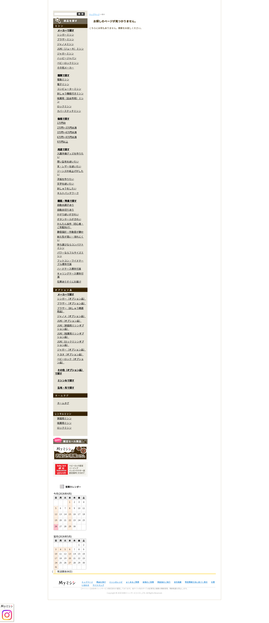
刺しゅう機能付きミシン (70, 116)
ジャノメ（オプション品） (71, 339)
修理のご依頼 (157, 29)
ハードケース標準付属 (69, 292)
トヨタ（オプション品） (70, 377)
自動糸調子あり (65, 228)
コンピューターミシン (69, 112)
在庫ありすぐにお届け (69, 304)
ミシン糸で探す (65, 403)
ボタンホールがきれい (69, 242)
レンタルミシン (179, 29)
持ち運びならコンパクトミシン (70, 269)
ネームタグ (63, 426)
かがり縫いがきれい (68, 237)
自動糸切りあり (65, 233)
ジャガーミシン (65, 76)
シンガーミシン (65, 58)
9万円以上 (62, 165)
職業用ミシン (64, 446)
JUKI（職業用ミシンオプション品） (70, 358)
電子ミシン (63, 107)
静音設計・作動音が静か (70, 255)
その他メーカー (65, 91)
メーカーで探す (65, 53)
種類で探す (63, 98)
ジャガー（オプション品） (71, 373)
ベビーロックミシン (68, 86)
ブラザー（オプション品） (71, 326)
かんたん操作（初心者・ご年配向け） (70, 248)
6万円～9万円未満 (67, 160)
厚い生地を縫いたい (68, 185)
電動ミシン (63, 102)
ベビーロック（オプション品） (70, 384)
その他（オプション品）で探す (69, 395)
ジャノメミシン (65, 67)
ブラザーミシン (65, 62)
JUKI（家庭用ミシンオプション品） (70, 350)
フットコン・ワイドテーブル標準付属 (70, 285)
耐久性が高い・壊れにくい (70, 261)
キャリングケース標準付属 (70, 298)
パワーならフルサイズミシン (70, 277)
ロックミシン (64, 129)
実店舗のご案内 (202, 29)
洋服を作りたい (65, 202)
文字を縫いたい (65, 207)
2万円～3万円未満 (67, 150)
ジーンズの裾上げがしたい (70, 196)
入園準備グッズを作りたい (70, 178)
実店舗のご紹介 (164, 605)
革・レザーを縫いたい (69, 189)
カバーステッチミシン (69, 134)
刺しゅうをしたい (66, 211)
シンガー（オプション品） (71, 322)
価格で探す (63, 142)
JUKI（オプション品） (69, 344)
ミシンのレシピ (115, 605)
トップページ (67, 29)
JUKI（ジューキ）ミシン (70, 72)
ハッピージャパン (66, 81)
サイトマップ (98, 608)
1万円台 (61, 146)
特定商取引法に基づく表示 (196, 605)
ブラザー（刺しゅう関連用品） (70, 333)
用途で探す (63, 172)
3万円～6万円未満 (67, 155)
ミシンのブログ (112, 29)
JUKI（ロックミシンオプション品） (70, 366)
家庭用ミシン (64, 441)
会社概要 (178, 605)
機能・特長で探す (67, 224)
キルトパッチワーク (68, 216)
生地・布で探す (65, 410)
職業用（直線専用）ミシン (70, 123)
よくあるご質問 (134, 29)
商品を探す (90, 29)
